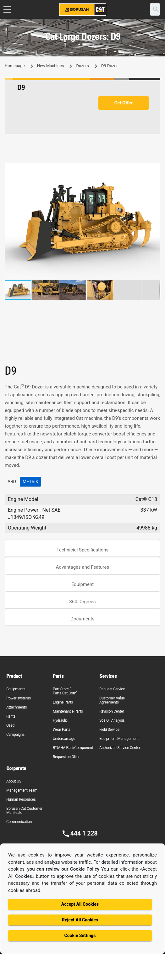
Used (10, 725)
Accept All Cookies (80, 904)
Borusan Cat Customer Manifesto (24, 810)
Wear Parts (61, 729)
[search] (155, 9)
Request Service (112, 689)
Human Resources (21, 799)
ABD (12, 481)
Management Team (21, 790)
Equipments (15, 689)
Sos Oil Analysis (111, 720)
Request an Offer (66, 757)
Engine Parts (63, 702)
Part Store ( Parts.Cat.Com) (65, 691)
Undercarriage (64, 738)
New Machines (50, 65)
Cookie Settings (80, 935)
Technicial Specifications (83, 550)
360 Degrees (82, 601)
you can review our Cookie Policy (64, 869)
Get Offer (123, 103)
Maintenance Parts (68, 711)
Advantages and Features (82, 567)
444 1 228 (84, 833)
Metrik (30, 481)
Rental (11, 716)
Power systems (18, 698)
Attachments (16, 707)
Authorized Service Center (119, 748)
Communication (19, 822)
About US (13, 781)
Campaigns (15, 734)
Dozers (82, 65)
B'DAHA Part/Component (73, 748)
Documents (82, 619)
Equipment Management (119, 738)
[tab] (82, 548)
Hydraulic (60, 720)
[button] (155, 169)
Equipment (82, 584)
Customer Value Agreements (112, 700)
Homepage (15, 65)
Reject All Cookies (80, 919)
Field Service (109, 729)
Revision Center (111, 711)
